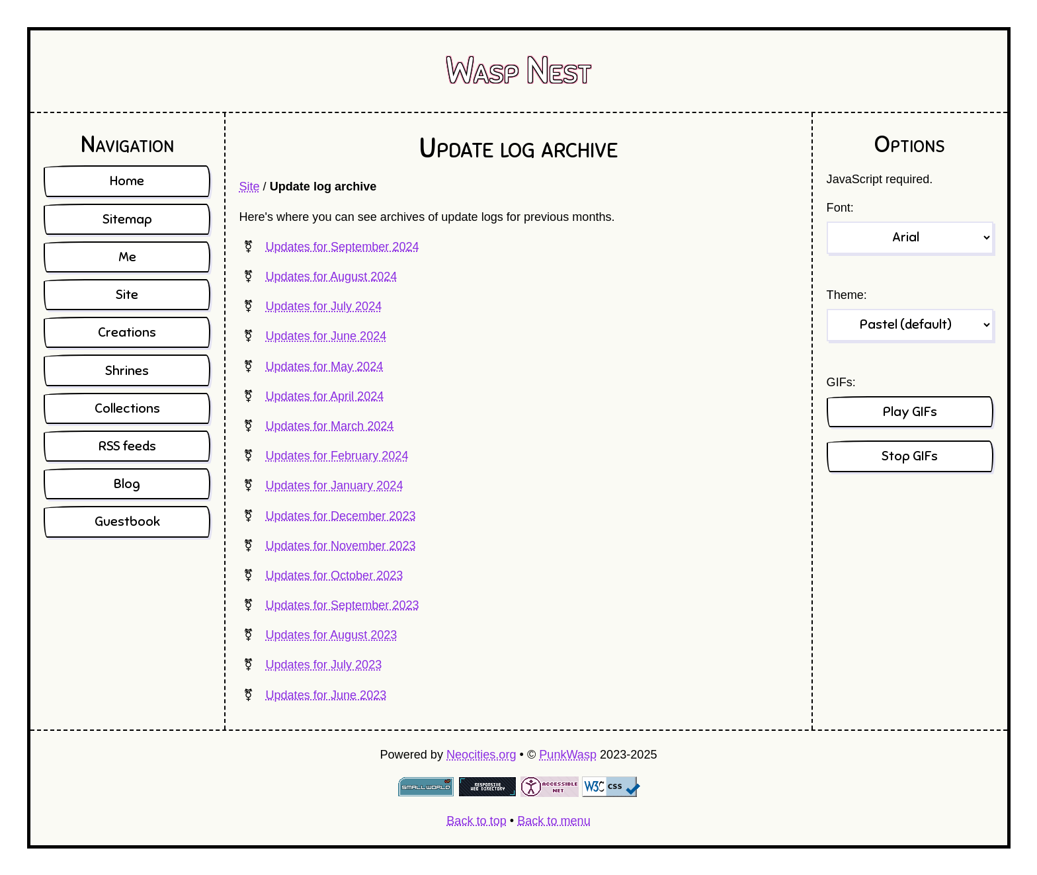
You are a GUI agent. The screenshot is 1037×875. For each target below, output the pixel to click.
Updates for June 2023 (325, 695)
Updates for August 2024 (331, 276)
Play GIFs (910, 411)
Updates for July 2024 (323, 306)
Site (249, 186)
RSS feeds (127, 446)
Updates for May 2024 (324, 366)
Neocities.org (481, 754)
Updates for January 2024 (334, 485)
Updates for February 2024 (336, 455)
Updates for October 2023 (334, 575)
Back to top (476, 820)
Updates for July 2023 (323, 664)
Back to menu (554, 820)
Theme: (847, 295)
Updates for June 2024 (325, 336)
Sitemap (127, 219)
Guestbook (127, 521)
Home (127, 181)
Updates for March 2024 (329, 426)
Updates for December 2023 (340, 515)
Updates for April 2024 (324, 396)
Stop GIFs (910, 456)
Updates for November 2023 (340, 545)
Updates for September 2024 (342, 246)
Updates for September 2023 (342, 605)
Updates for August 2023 (331, 635)
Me (127, 257)
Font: (840, 207)
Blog (127, 484)
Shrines (127, 370)
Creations (127, 332)
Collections (127, 408)
